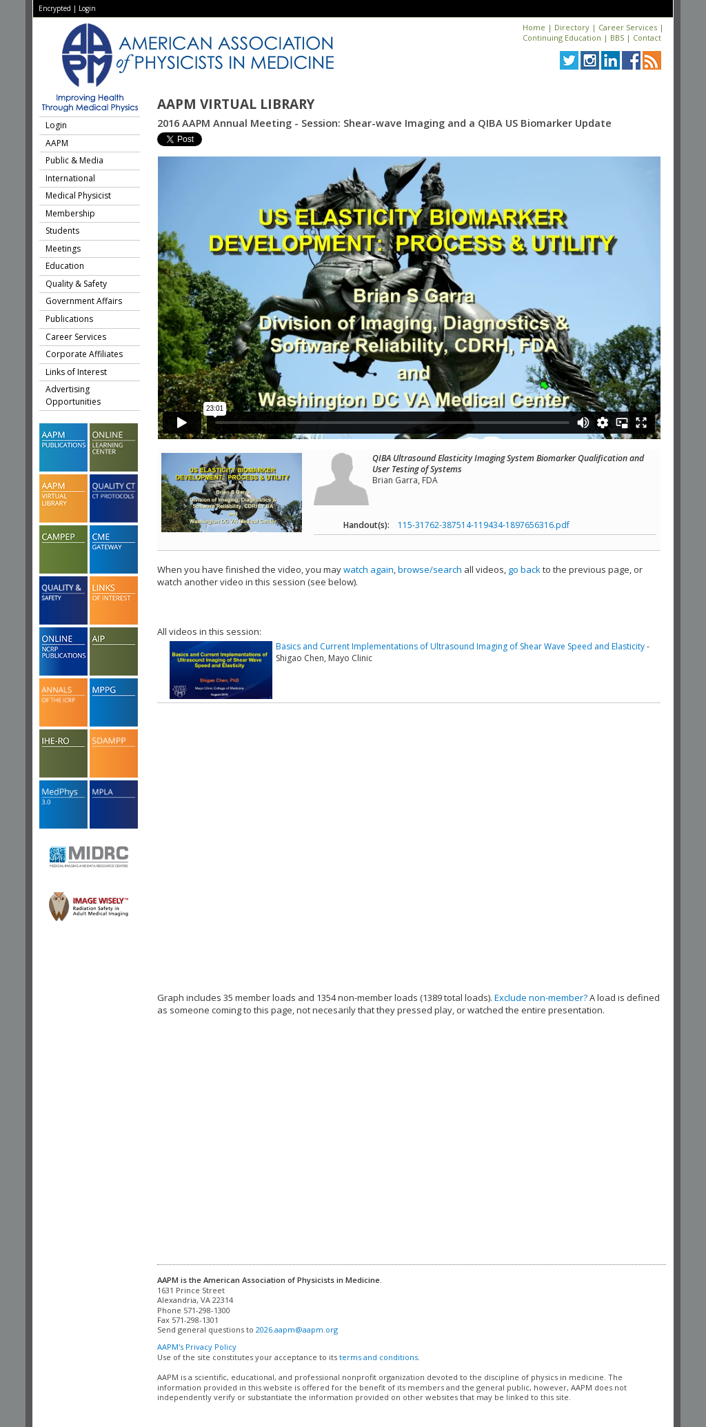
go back (524, 569)
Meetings (63, 248)
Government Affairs (84, 301)
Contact (647, 37)
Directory (571, 27)
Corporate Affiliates (84, 354)
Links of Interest (76, 372)
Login (87, 8)
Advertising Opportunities (73, 395)
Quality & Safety (76, 284)
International (70, 178)
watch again (368, 569)
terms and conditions (378, 1357)
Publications (69, 319)
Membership (70, 213)
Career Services (627, 27)
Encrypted (55, 8)
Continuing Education (562, 37)
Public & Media (74, 160)
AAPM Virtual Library (235, 104)
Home (534, 27)
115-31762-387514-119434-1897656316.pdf (483, 525)
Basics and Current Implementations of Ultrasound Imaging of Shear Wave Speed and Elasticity (460, 646)
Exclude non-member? (540, 997)
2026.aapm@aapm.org (297, 1329)
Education (65, 266)
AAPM (57, 143)
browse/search (430, 569)
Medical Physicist (78, 195)
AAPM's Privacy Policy (196, 1347)
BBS (617, 37)
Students (62, 230)
